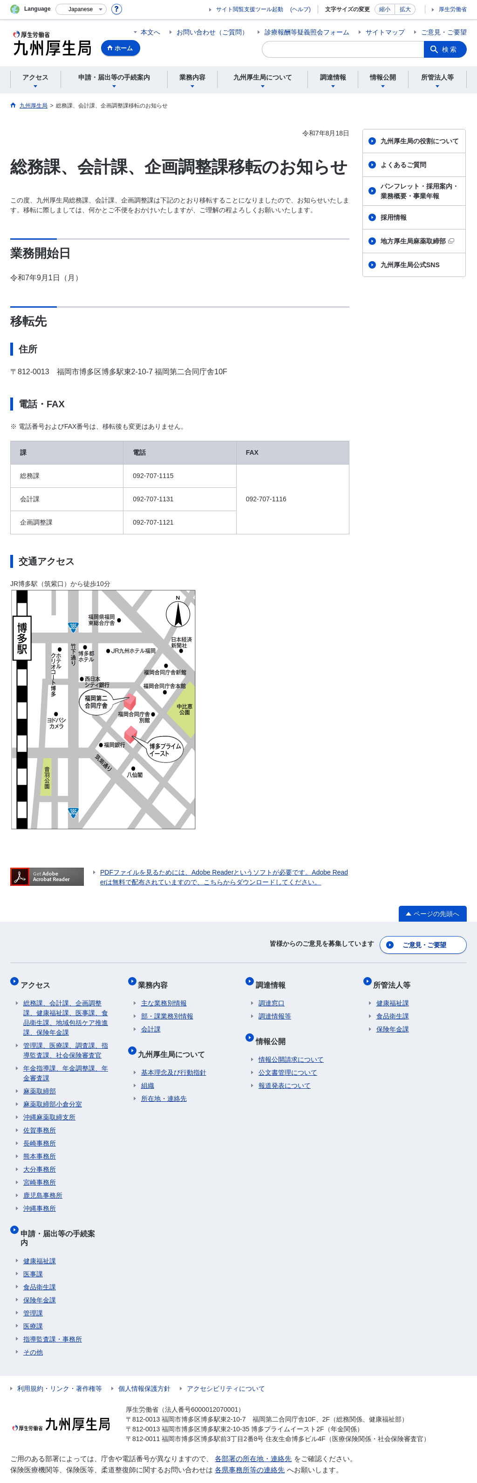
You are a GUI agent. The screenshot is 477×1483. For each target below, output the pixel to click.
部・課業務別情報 (167, 1007)
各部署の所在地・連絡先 (253, 1435)
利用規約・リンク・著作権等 (59, 1364)
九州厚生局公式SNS (410, 265)
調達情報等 (275, 1007)
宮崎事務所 (39, 1174)
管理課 (33, 1289)
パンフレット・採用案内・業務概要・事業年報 (420, 191)
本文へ (150, 32)
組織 (147, 1071)
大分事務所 (39, 1161)
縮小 (384, 9)
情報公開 (273, 1029)
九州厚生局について (174, 1042)
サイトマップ (385, 32)
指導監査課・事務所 (52, 1315)
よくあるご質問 (403, 165)
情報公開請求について (291, 1045)
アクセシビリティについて (226, 1364)
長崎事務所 (39, 1135)
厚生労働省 (453, 9)
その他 (33, 1328)
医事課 (33, 1250)
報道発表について (285, 1071)
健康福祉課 (39, 1237)
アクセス (38, 979)
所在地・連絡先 (164, 1084)
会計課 (151, 1021)
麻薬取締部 (39, 1082)
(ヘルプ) (300, 9)
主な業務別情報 (164, 994)
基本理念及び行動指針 (173, 1058)
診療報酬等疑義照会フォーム (307, 32)
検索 (450, 49)
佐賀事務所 (39, 1122)
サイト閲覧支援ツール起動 (249, 9)
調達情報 (273, 979)
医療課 (33, 1302)
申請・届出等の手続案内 (64, 1222)
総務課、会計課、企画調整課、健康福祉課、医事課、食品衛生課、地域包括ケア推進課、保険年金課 (65, 1009)
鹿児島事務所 (42, 1187)
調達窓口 (272, 994)
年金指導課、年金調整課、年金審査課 (65, 1064)
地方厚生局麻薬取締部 (417, 241)
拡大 (405, 9)
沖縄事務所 (39, 1200)
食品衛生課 (39, 1263)
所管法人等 (395, 979)
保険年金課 (39, 1276)
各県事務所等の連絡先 (250, 1446)
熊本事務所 (39, 1148)
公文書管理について (288, 1058)
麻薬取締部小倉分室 (52, 1095)
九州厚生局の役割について (420, 141)
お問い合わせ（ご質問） (212, 32)
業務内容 (156, 979)
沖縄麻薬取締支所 (49, 1108)
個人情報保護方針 (144, 1364)
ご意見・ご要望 (444, 32)
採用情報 (394, 217)
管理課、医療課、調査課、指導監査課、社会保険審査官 (65, 1042)
